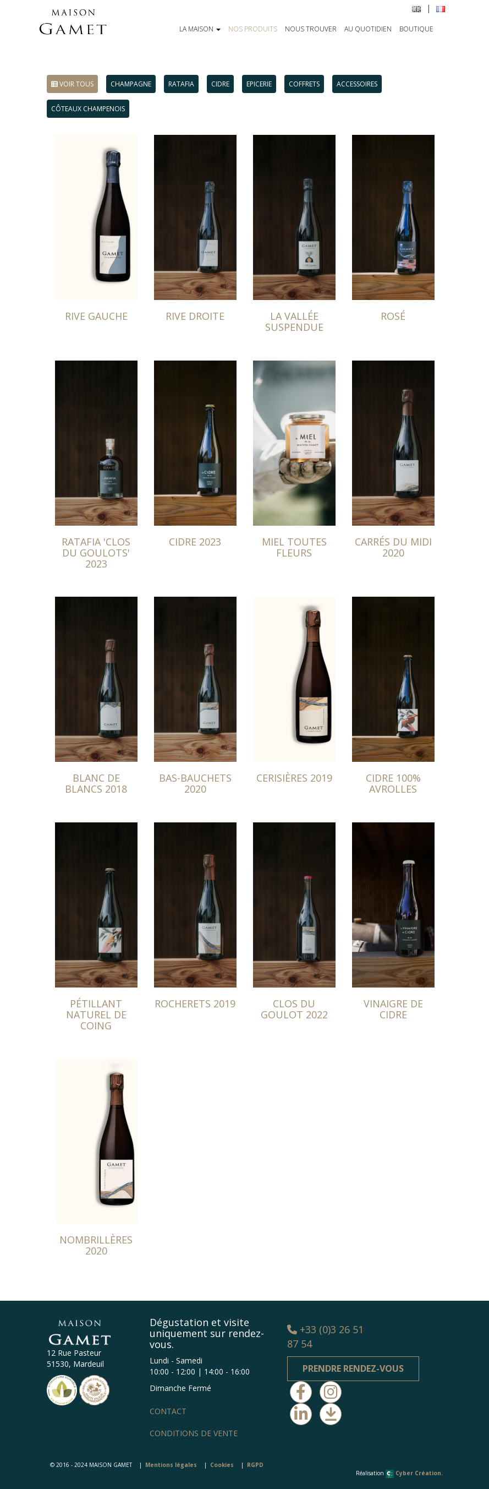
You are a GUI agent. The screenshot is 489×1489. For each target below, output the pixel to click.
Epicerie (259, 84)
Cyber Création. (414, 1473)
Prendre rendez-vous (353, 1368)
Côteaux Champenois (88, 108)
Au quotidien (368, 29)
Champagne (131, 84)
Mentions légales (171, 1465)
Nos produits (252, 29)
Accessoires (357, 84)
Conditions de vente (194, 1433)
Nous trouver (311, 29)
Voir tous (72, 84)
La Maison (200, 29)
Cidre (220, 84)
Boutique (416, 29)
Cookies (222, 1465)
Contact (168, 1411)
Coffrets (304, 84)
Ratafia (181, 84)
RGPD (255, 1465)
